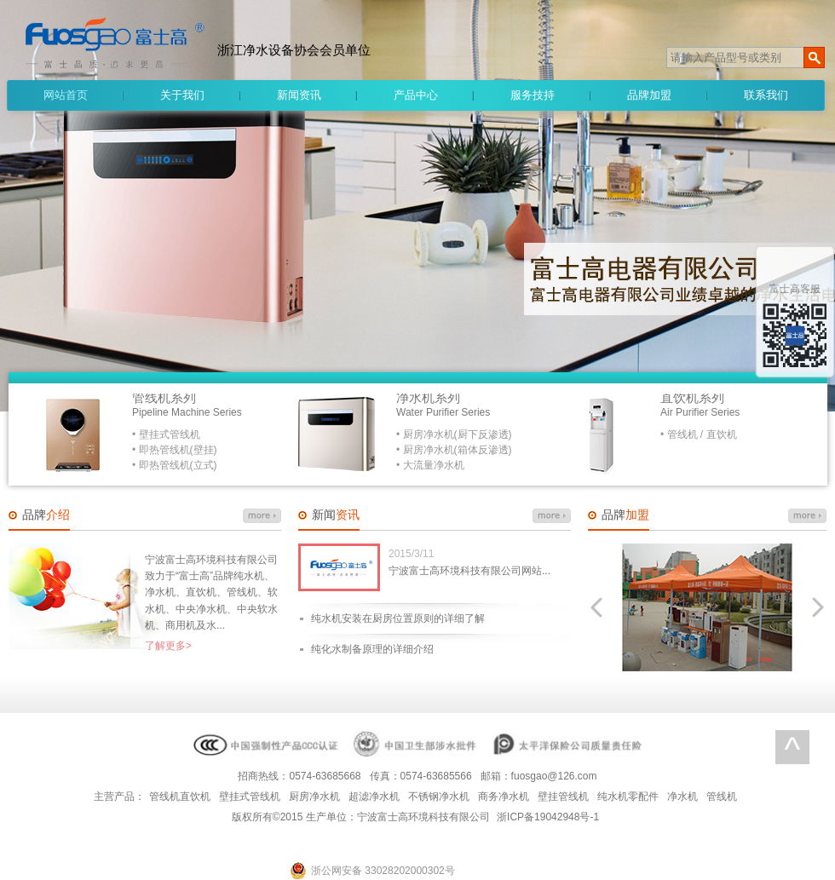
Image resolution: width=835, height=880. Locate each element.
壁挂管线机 (563, 796)
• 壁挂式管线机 (166, 434)
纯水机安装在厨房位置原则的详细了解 (398, 618)
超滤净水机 (374, 796)
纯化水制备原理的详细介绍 (372, 649)
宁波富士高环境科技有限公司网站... (469, 571)
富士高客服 (795, 289)
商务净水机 (503, 796)
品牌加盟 (649, 95)
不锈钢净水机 (438, 796)
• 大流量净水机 (430, 465)
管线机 (721, 796)
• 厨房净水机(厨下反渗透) (454, 434)
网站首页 (65, 95)
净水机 (682, 796)
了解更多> (168, 646)
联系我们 (766, 95)
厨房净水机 (314, 796)
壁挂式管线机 (249, 796)
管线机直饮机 (179, 796)
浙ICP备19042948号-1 (548, 817)
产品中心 (416, 95)
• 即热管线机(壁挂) (174, 450)
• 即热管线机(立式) (174, 465)
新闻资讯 (299, 95)
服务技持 (532, 95)
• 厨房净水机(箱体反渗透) (454, 450)
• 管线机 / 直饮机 (698, 434)
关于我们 (182, 95)
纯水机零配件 (628, 796)
